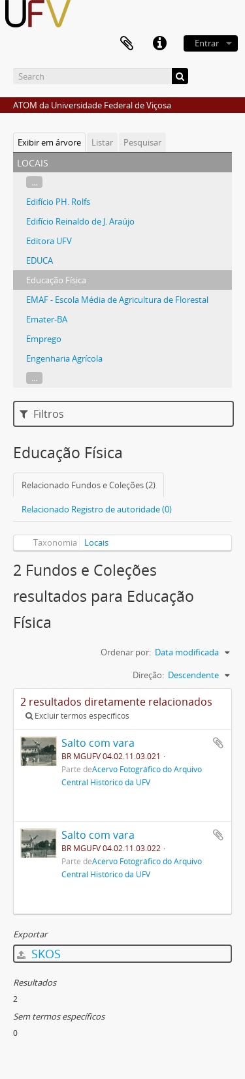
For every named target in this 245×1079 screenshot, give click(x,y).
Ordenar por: (126, 652)
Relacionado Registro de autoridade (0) (97, 509)
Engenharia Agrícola (64, 358)
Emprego (43, 339)
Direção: (148, 675)
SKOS (39, 954)
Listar (102, 142)
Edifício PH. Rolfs (58, 202)
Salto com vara (98, 743)
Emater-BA (46, 319)
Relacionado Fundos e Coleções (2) (88, 485)
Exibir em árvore (49, 142)
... (34, 182)
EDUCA (39, 260)
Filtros (42, 414)
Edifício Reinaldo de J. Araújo (80, 221)
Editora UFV (49, 241)
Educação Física (56, 280)
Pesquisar (142, 142)
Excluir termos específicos (77, 715)
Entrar (207, 43)
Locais (96, 542)
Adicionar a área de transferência (218, 742)
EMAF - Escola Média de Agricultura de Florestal (117, 299)
